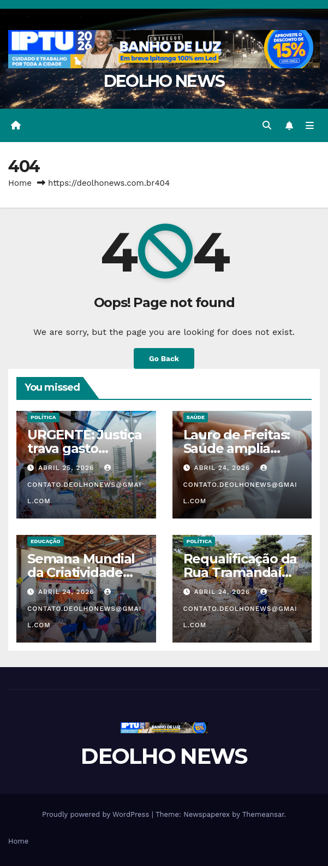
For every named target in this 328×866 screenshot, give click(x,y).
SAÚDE (196, 417)
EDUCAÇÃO (46, 541)
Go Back (164, 358)
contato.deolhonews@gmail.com (84, 484)
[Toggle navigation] (310, 125)
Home (20, 183)
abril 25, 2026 (67, 468)
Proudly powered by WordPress (97, 814)
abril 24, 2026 (223, 468)
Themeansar (263, 814)
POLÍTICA (43, 417)
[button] (267, 125)
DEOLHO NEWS (164, 81)
